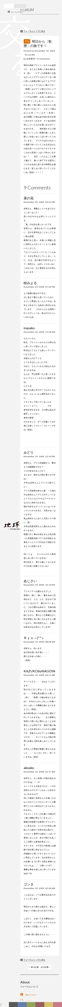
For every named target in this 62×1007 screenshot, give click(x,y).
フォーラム (5, 1005)
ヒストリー (31, 1005)
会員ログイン (14, 513)
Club (58, 1005)
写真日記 (49, 1005)
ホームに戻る (17, 12)
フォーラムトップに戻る (34, 31)
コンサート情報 (13, 502)
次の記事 (45, 967)
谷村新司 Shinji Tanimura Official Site (19, 483)
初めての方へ (31, 995)
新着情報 (14, 1005)
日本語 (9, 6)
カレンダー (41, 1005)
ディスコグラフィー (22, 1005)
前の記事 (35, 967)
